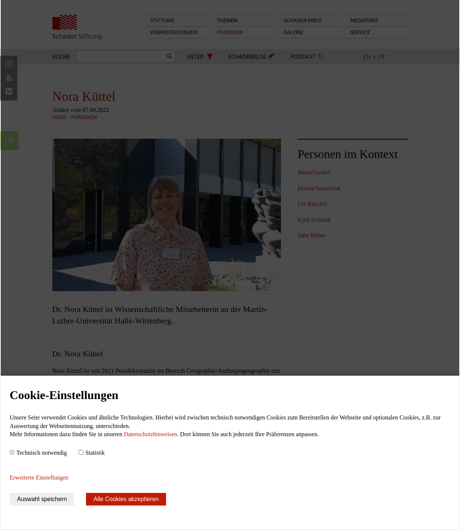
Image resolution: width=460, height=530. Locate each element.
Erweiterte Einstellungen (39, 477)
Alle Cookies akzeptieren (126, 499)
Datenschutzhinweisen (150, 434)
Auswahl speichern (42, 499)
